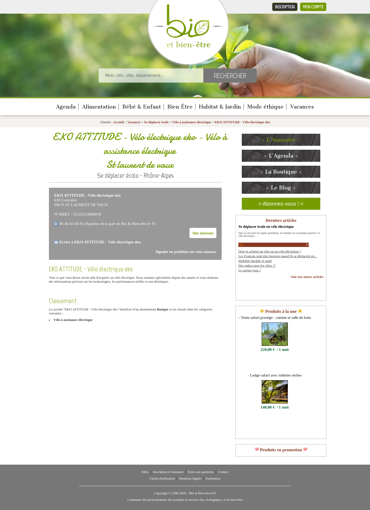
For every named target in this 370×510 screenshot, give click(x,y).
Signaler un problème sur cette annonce (185, 252)
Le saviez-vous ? (249, 270)
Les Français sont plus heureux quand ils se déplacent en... (277, 256)
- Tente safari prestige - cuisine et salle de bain (275, 317)
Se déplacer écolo (156, 122)
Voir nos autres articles (307, 277)
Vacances (302, 107)
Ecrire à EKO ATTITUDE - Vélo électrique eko (100, 242)
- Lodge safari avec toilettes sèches (274, 375)
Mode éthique (265, 107)
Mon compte (313, 6)
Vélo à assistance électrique (191, 122)
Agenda (66, 107)
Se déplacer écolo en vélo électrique (266, 226)
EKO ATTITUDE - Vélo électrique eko (242, 122)
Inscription (285, 6)
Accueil (118, 122)
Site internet (203, 233)
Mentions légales (190, 478)
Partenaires (213, 478)
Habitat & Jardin (220, 107)
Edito (145, 472)
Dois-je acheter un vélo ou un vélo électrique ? (269, 251)
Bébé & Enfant (141, 107)
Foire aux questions (201, 472)
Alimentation (99, 107)
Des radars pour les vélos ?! (257, 265)
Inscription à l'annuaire (168, 472)
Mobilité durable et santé (255, 261)
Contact (223, 472)
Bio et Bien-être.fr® (202, 493)
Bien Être (180, 107)
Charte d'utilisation (162, 478)
